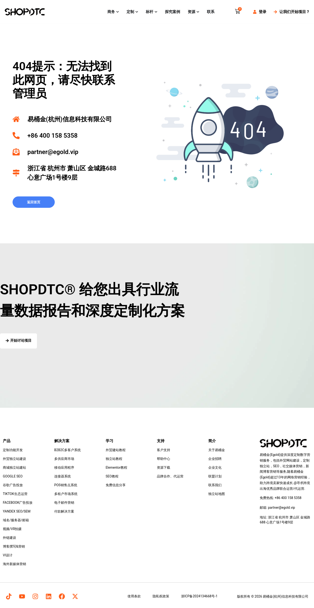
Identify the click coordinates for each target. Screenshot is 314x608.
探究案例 (172, 11)
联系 (210, 11)
